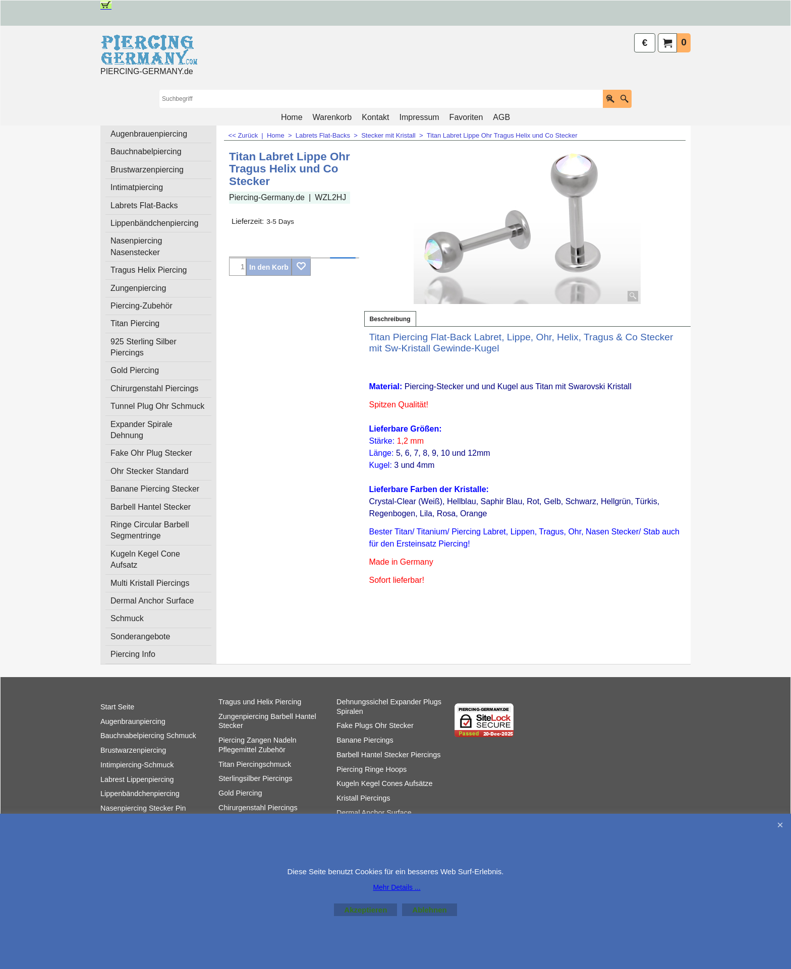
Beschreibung (390, 319)
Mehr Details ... (396, 887)
